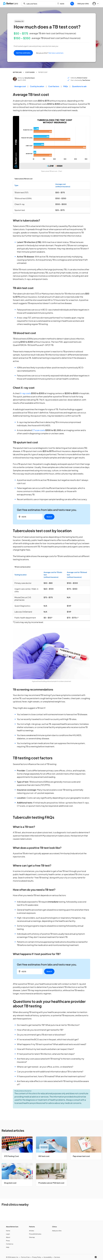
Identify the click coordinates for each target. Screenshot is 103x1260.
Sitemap (32, 1237)
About (8, 1237)
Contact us (9, 1244)
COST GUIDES (30, 72)
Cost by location (37, 86)
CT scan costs (38, 430)
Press (8, 1240)
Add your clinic (57, 1231)
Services (57, 1257)
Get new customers (55, 53)
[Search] (72, 3)
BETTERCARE (17, 72)
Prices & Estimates (35, 1234)
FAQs (65, 86)
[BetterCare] (10, 3)
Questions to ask (79, 86)
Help (7, 1247)
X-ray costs (25, 393)
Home (8, 1231)
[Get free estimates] (23, 53)
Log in (8, 1234)
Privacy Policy (36, 1257)
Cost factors (53, 86)
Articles (31, 1231)
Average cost (20, 86)
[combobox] (39, 3)
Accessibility (48, 1257)
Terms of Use (25, 1257)
